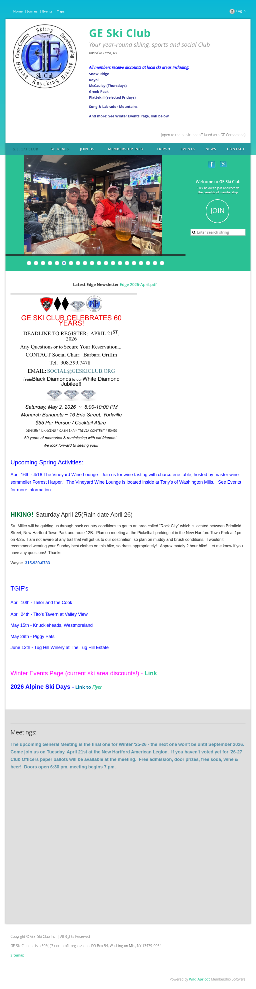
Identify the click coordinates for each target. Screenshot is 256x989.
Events (47, 11)
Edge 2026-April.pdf (138, 284)
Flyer (97, 687)
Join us (32, 11)
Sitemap (17, 955)
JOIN (217, 210)
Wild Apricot (199, 979)
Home (17, 11)
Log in (241, 11)
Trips (60, 11)
